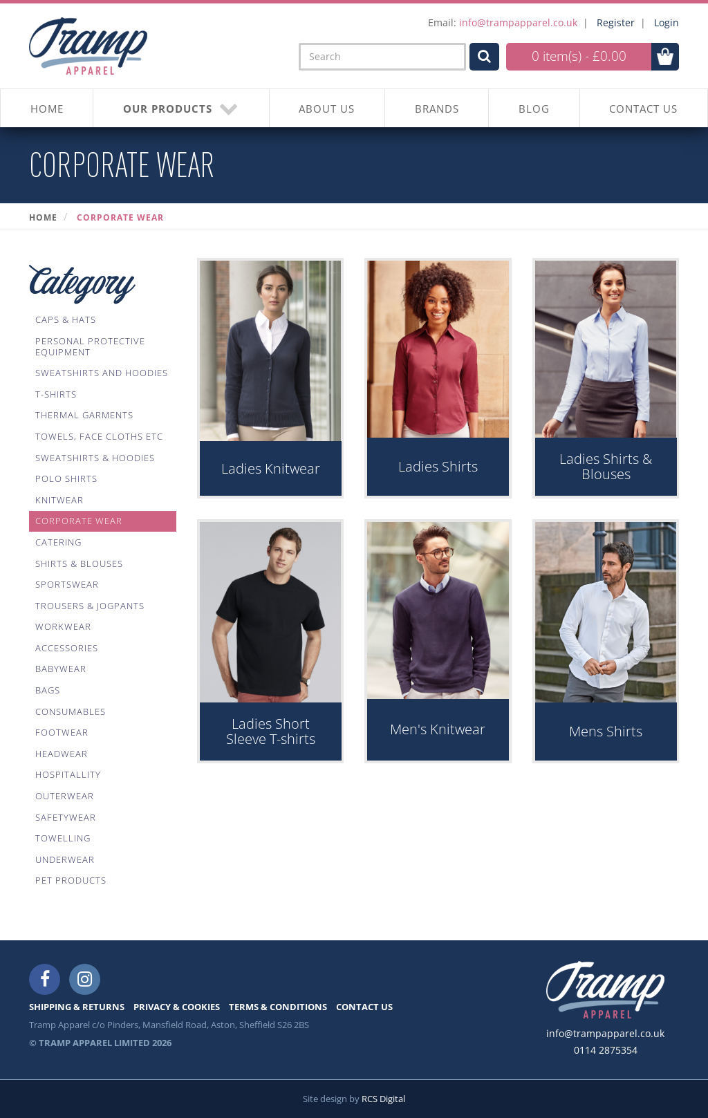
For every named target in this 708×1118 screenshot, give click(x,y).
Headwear (61, 753)
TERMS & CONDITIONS (278, 1006)
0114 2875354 (605, 1049)
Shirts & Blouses (79, 563)
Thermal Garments (84, 415)
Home (43, 217)
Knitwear (59, 500)
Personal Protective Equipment (90, 346)
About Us (327, 108)
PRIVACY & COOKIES (176, 1006)
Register (616, 22)
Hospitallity (68, 774)
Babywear (60, 668)
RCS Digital (383, 1098)
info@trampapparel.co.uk (518, 22)
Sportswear (67, 584)
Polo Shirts (66, 478)
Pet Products (70, 880)
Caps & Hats (65, 319)
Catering (58, 542)
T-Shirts (56, 394)
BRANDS (437, 108)
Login (666, 22)
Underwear (65, 859)
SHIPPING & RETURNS (76, 1006)
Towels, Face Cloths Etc (99, 436)
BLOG (534, 108)
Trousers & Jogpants (90, 605)
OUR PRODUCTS (181, 108)
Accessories (66, 648)
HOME (47, 108)
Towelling (63, 838)
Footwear (61, 732)
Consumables (70, 711)
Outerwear (64, 796)
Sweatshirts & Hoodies (95, 457)
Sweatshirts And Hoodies (101, 372)
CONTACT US (643, 108)
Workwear (63, 626)
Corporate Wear (120, 217)
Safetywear (65, 817)
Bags (47, 690)
